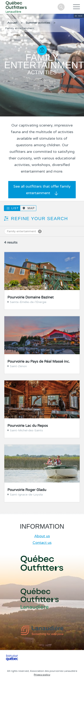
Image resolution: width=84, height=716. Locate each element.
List (15, 208)
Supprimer (40, 231)
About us (42, 536)
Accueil (12, 22)
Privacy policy (42, 674)
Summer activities (38, 22)
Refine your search (39, 218)
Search (61, 7)
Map (31, 208)
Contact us (42, 542)
